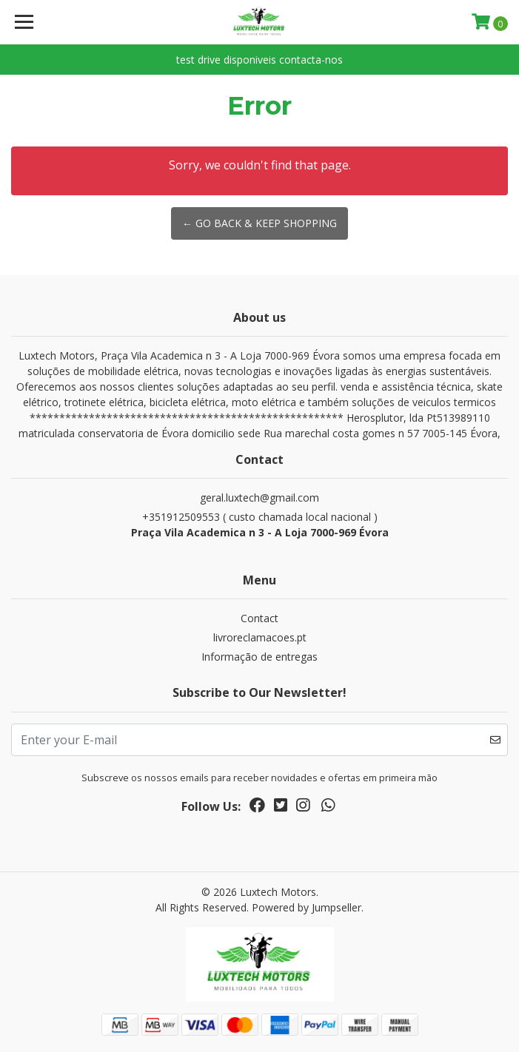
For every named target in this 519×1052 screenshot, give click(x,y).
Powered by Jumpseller (306, 907)
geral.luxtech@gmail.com (259, 497)
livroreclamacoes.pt (260, 637)
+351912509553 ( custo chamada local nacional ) (259, 525)
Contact (259, 618)
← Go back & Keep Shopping (259, 223)
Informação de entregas (259, 657)
